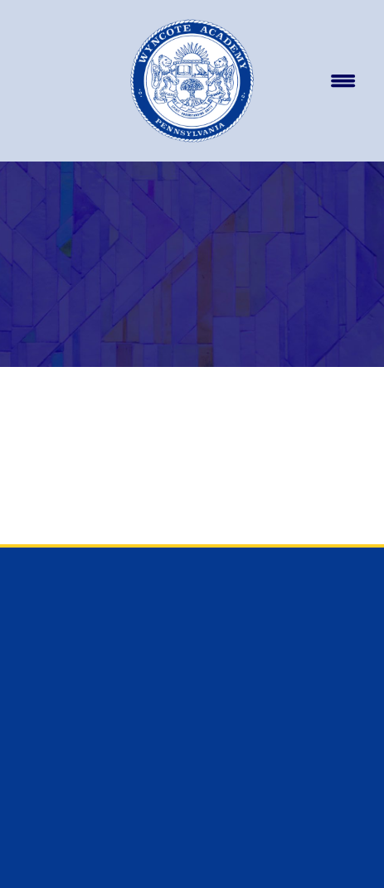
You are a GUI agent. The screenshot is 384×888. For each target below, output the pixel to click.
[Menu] (342, 81)
